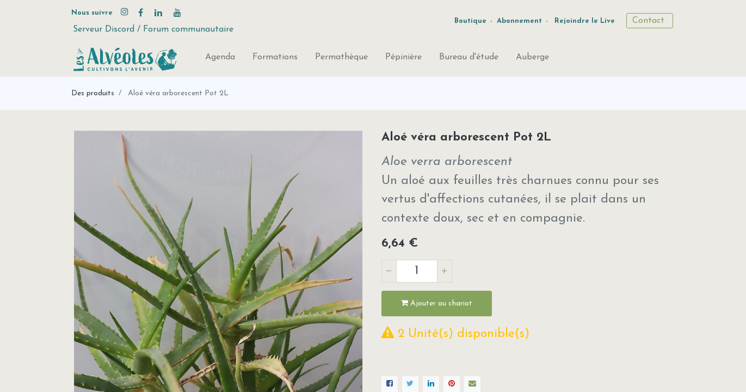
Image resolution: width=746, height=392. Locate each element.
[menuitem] (220, 59)
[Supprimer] (389, 271)
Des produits (92, 93)
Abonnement (519, 20)
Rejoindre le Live (584, 20)
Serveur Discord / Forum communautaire (153, 29)
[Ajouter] (444, 271)
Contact (650, 20)
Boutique (470, 20)
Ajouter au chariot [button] (436, 303)
